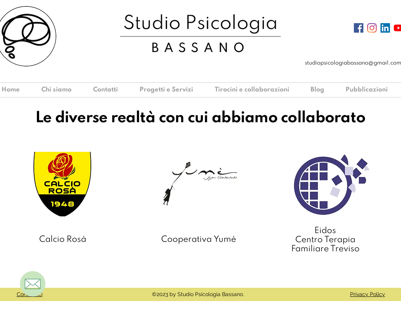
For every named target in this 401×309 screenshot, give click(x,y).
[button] (171, 90)
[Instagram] (372, 28)
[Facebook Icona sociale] (358, 28)
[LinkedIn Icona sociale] (385, 28)
